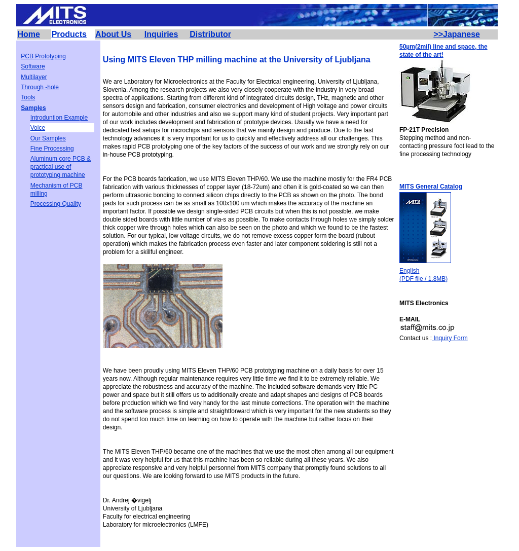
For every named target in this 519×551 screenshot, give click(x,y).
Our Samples (48, 138)
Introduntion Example (59, 117)
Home (29, 34)
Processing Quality (55, 203)
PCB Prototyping (43, 56)
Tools (28, 97)
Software (33, 66)
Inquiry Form (450, 338)
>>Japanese (456, 34)
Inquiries (161, 34)
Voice (37, 127)
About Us (113, 34)
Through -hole (40, 87)
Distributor (210, 34)
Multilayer (34, 77)
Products (69, 34)
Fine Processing (52, 148)
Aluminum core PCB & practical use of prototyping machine (60, 166)
